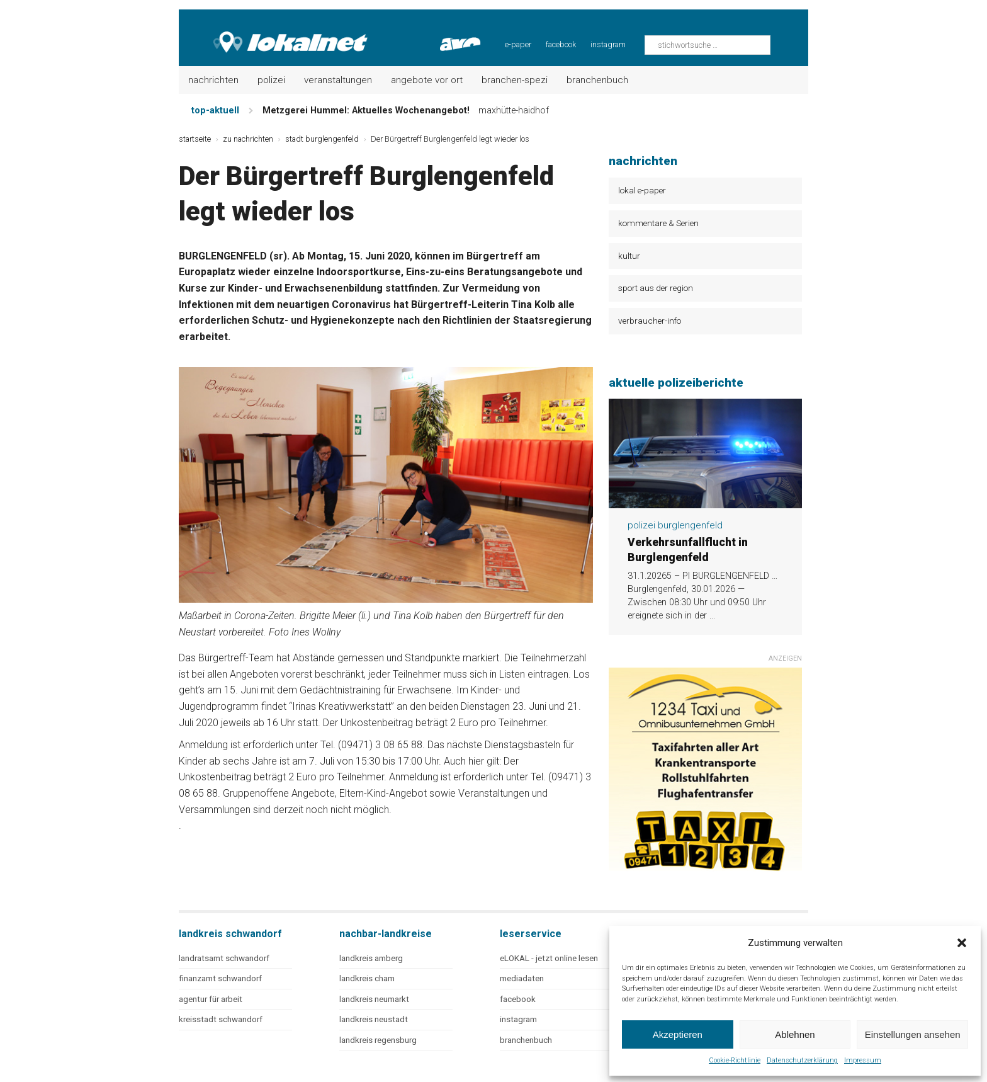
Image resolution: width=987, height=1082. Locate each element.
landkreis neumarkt (374, 999)
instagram (608, 44)
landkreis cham (367, 978)
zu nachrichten (248, 139)
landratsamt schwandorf (224, 958)
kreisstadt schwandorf (220, 1019)
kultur (629, 256)
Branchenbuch (597, 80)
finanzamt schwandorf (220, 978)
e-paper (518, 44)
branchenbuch (526, 1040)
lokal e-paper (642, 190)
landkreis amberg (371, 958)
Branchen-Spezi (515, 80)
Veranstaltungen (338, 80)
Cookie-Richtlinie (734, 1060)
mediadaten (522, 978)
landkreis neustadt (373, 1019)
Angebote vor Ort (427, 80)
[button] (962, 943)
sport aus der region (655, 288)
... (712, 615)
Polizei (271, 80)
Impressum (862, 1060)
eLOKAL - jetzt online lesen (549, 958)
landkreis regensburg (378, 1040)
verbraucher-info (649, 321)
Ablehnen (795, 1034)
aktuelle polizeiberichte (676, 382)
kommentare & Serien (658, 223)
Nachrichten (213, 80)
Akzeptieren (677, 1034)
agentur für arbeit (210, 999)
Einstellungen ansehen (913, 1034)
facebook (561, 44)
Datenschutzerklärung (802, 1060)
